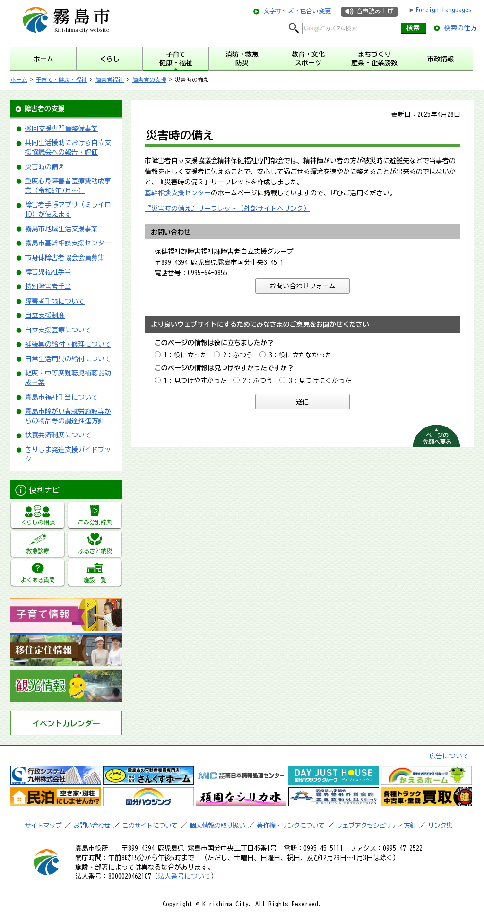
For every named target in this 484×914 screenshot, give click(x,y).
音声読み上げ (374, 11)
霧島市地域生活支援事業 (61, 229)
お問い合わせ (91, 825)
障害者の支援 (149, 79)
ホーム (18, 79)
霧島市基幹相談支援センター (68, 243)
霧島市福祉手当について (61, 397)
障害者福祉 (109, 79)
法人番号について (184, 876)
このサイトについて (149, 825)
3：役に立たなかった (300, 355)
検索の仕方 (460, 28)
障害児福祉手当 (48, 272)
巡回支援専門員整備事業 (61, 128)
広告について (449, 756)
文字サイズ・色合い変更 (297, 11)
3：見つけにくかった (320, 380)
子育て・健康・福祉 (61, 79)
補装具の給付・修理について (68, 344)
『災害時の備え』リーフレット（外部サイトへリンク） (227, 208)
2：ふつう (238, 355)
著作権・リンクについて (290, 825)
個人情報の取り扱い (217, 825)
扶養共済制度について (58, 435)
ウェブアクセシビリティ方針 (376, 825)
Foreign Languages (443, 10)
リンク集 (440, 825)
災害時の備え (45, 167)
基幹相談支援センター (178, 193)
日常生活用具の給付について (68, 359)
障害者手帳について (55, 301)
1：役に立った (185, 355)
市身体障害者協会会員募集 (64, 257)
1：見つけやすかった (195, 380)
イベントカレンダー (66, 723)
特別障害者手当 (48, 286)
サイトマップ (43, 825)
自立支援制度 (45, 315)
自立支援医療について (58, 330)
